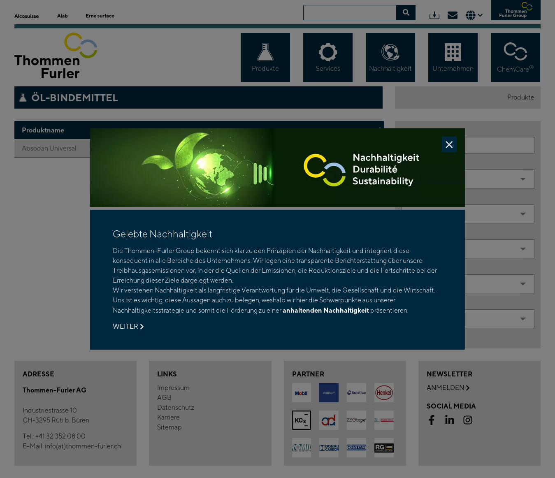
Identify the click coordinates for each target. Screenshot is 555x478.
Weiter (128, 327)
